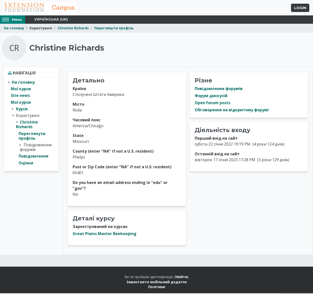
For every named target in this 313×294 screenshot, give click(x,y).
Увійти (181, 277)
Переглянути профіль (114, 28)
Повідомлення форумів (219, 89)
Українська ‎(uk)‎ (51, 20)
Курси (22, 109)
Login (300, 8)
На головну (14, 28)
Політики (156, 287)
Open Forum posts (212, 103)
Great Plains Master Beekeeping (104, 234)
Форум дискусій (211, 96)
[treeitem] (31, 123)
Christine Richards (73, 28)
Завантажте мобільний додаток (156, 282)
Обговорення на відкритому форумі (232, 110)
